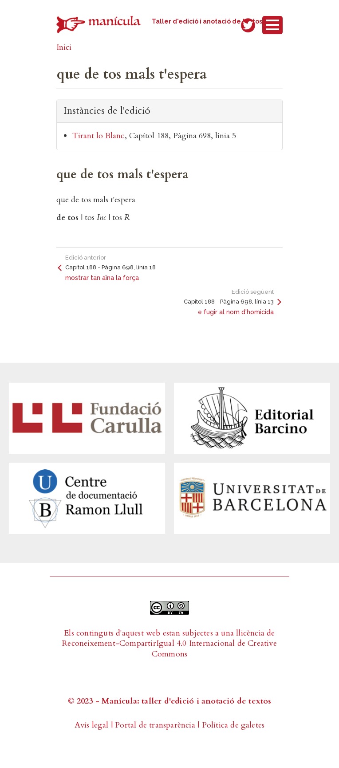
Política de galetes (233, 725)
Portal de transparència (155, 725)
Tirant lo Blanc (98, 135)
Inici (63, 47)
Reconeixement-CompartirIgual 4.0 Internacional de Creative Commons (169, 648)
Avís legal (92, 725)
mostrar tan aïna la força (102, 277)
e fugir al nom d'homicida (236, 312)
